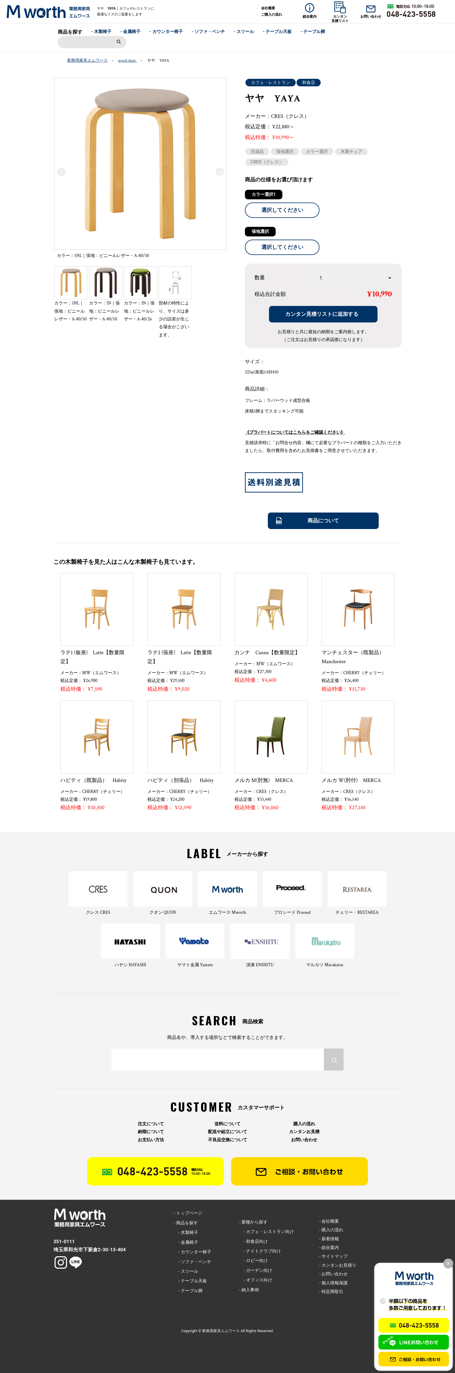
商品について (323, 520)
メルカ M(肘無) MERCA (263, 780)
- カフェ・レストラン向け (266, 1231)
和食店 (308, 82)
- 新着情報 (329, 1238)
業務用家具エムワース (87, 60)
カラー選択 (317, 151)
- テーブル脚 (312, 31)
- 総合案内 (329, 1247)
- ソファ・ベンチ (208, 31)
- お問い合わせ (333, 1274)
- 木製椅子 (101, 31)
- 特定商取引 (331, 1291)
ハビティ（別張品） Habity (180, 780)
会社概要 (268, 8)
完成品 (257, 151)
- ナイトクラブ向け (260, 1251)
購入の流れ (304, 1124)
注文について (151, 1124)
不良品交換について (227, 1140)
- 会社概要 (329, 1221)
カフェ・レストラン (270, 82)
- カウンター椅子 (166, 31)
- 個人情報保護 (333, 1283)
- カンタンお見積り (337, 1265)
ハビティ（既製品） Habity (93, 780)
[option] (140, 170)
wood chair (127, 60)
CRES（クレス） (267, 162)
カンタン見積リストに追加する (321, 314)
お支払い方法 (151, 1140)
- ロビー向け (253, 1260)
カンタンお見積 (304, 1132)
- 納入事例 (249, 1289)
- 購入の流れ (331, 1229)
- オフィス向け (255, 1280)
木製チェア (351, 151)
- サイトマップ (333, 1256)
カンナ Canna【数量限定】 (267, 652)
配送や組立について (227, 1132)
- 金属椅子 (130, 31)
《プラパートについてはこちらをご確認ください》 (295, 432)
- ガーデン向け (255, 1270)
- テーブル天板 (277, 31)
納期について (151, 1132)
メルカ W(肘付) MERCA (351, 780)
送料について (227, 1124)
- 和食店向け (253, 1241)
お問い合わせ (304, 1140)
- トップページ (188, 1213)
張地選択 (285, 151)
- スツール (244, 31)
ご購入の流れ (271, 14)
